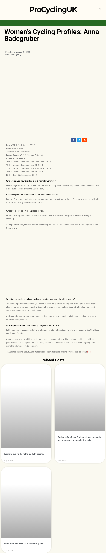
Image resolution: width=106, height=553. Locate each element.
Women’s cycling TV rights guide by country (24, 439)
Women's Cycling (14, 54)
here (89, 352)
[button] (100, 10)
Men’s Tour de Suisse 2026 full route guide (23, 530)
